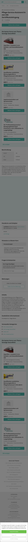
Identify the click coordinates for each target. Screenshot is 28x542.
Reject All (14, 535)
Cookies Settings (14, 538)
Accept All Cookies (14, 531)
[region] (14, 532)
